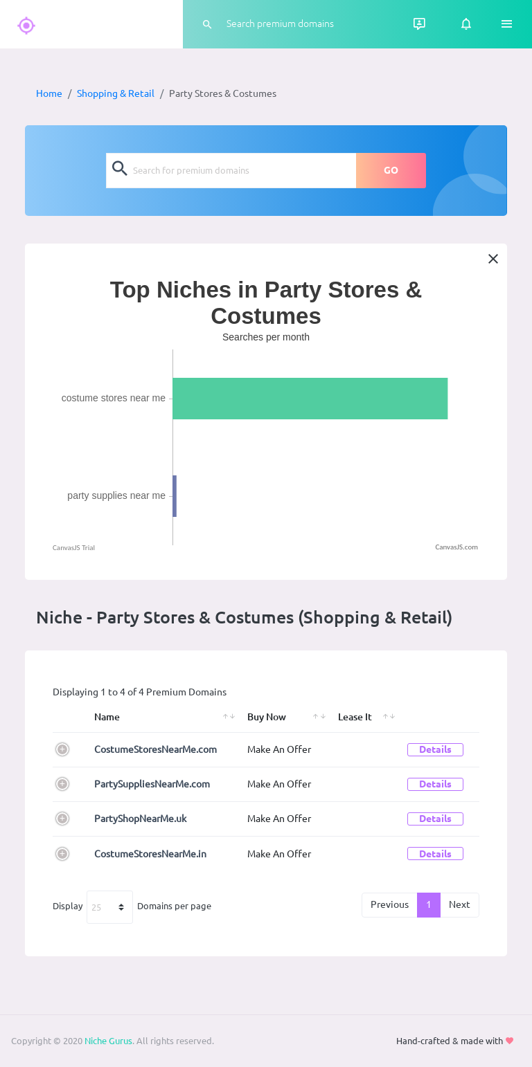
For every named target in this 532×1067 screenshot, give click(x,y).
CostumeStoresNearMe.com (155, 749)
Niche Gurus (108, 1041)
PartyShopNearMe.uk (140, 818)
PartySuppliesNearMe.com (152, 784)
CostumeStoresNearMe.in (150, 853)
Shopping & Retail (115, 93)
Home (49, 93)
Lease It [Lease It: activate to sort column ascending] (355, 716)
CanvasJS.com (456, 546)
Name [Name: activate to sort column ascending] (107, 716)
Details (435, 749)
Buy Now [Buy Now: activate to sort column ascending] (266, 716)
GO (391, 170)
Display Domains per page (132, 907)
